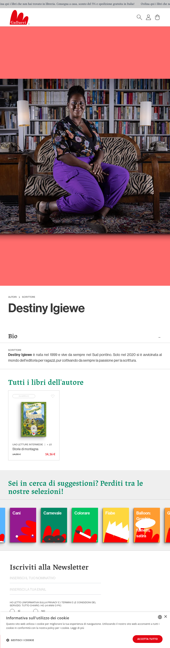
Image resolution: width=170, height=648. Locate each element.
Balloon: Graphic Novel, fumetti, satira (148, 524)
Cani (21, 513)
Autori (12, 297)
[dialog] (85, 630)
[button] (20, 640)
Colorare (86, 513)
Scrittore (28, 297)
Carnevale (57, 513)
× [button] (165, 616)
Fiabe (115, 513)
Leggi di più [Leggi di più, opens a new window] (77, 628)
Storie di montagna (25, 449)
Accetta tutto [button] (147, 639)
